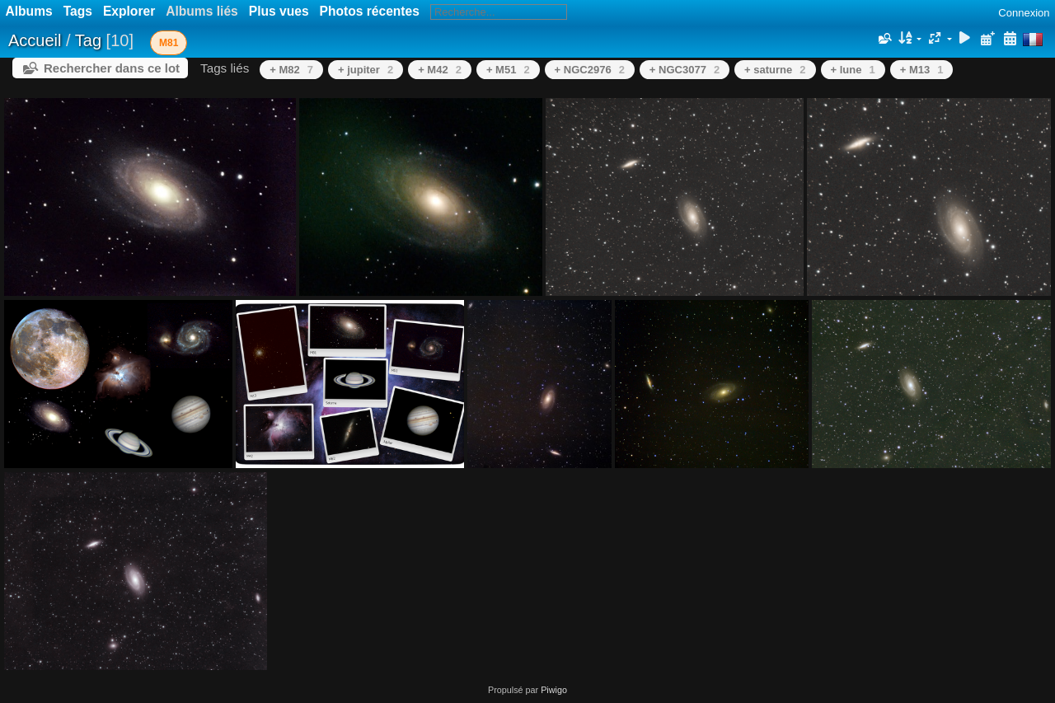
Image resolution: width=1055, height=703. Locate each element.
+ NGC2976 (590, 69)
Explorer (129, 11)
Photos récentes (370, 11)
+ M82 (291, 69)
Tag (88, 40)
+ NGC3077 (684, 69)
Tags (77, 11)
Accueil (34, 40)
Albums (29, 11)
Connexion (1023, 13)
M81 (168, 43)
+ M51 (508, 69)
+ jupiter (365, 69)
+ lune (853, 69)
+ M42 (440, 69)
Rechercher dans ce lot (112, 68)
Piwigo (554, 690)
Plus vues (279, 11)
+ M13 (922, 69)
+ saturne (774, 69)
